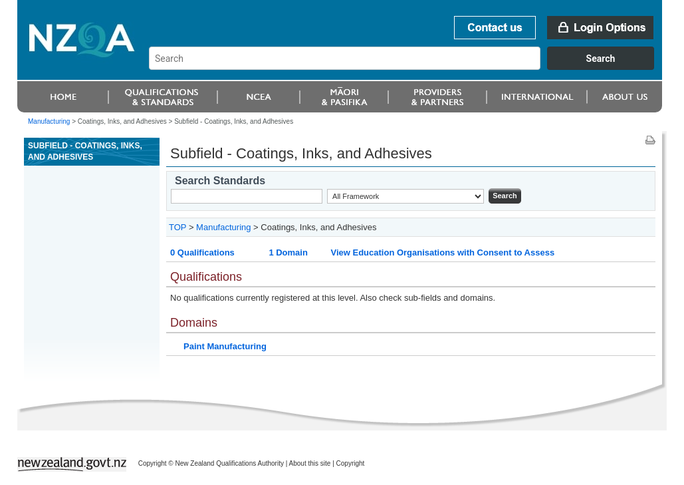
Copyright (350, 463)
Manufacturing (49, 121)
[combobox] (407, 66)
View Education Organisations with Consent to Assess (442, 252)
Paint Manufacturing (225, 346)
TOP (177, 227)
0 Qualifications (202, 252)
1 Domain (288, 252)
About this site (310, 463)
